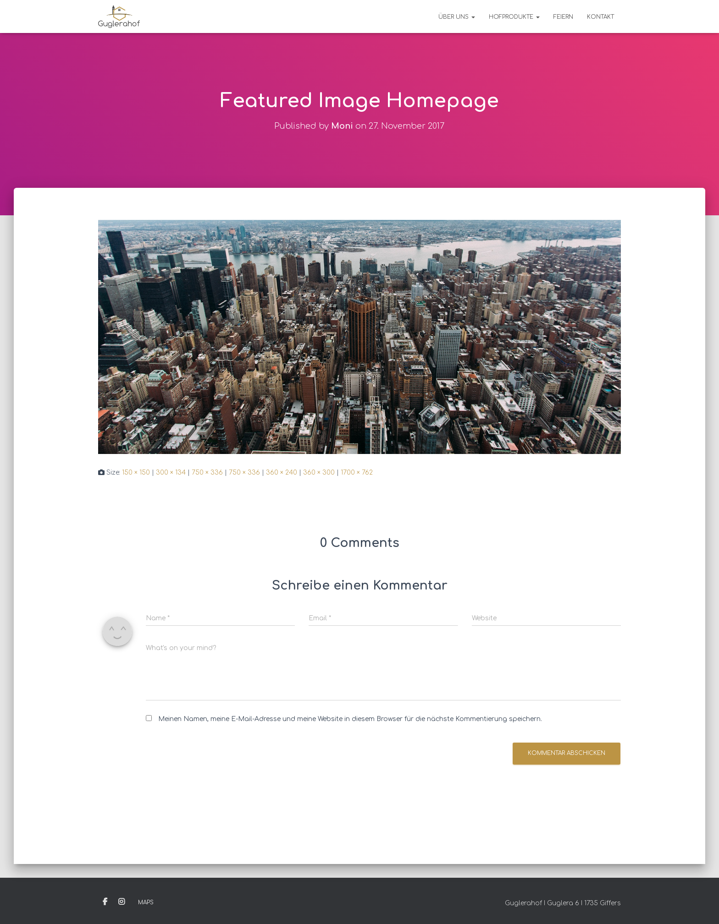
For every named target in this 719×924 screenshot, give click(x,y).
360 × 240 (281, 472)
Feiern (563, 17)
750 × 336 (207, 472)
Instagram (121, 902)
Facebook (105, 902)
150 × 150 (136, 472)
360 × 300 (319, 472)
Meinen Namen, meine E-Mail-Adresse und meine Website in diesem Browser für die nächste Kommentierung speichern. (350, 719)
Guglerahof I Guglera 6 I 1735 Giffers (563, 903)
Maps (146, 902)
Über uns (456, 17)
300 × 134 (171, 472)
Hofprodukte (514, 17)
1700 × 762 (357, 472)
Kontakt (600, 17)
